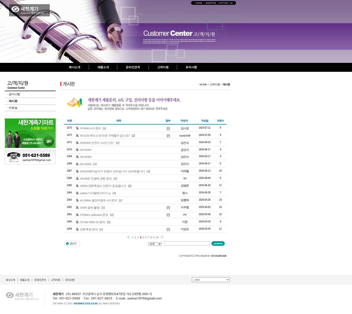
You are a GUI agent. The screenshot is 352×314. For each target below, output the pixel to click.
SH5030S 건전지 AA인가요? (97, 143)
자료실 (12, 108)
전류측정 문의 (89, 229)
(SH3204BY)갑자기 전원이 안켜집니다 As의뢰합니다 (112, 171)
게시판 (12, 101)
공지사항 (13, 94)
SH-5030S (85, 150)
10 (157, 237)
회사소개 (74, 67)
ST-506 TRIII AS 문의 (92, 222)
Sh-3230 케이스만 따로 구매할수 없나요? (105, 135)
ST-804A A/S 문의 (90, 128)
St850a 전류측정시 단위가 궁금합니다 (103, 186)
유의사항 (191, 67)
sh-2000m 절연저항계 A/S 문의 (98, 200)
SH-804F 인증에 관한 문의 (96, 178)
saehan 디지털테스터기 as (95, 193)
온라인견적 (133, 67)
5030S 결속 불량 (90, 207)
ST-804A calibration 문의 (94, 215)
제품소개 (103, 67)
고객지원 (163, 67)
